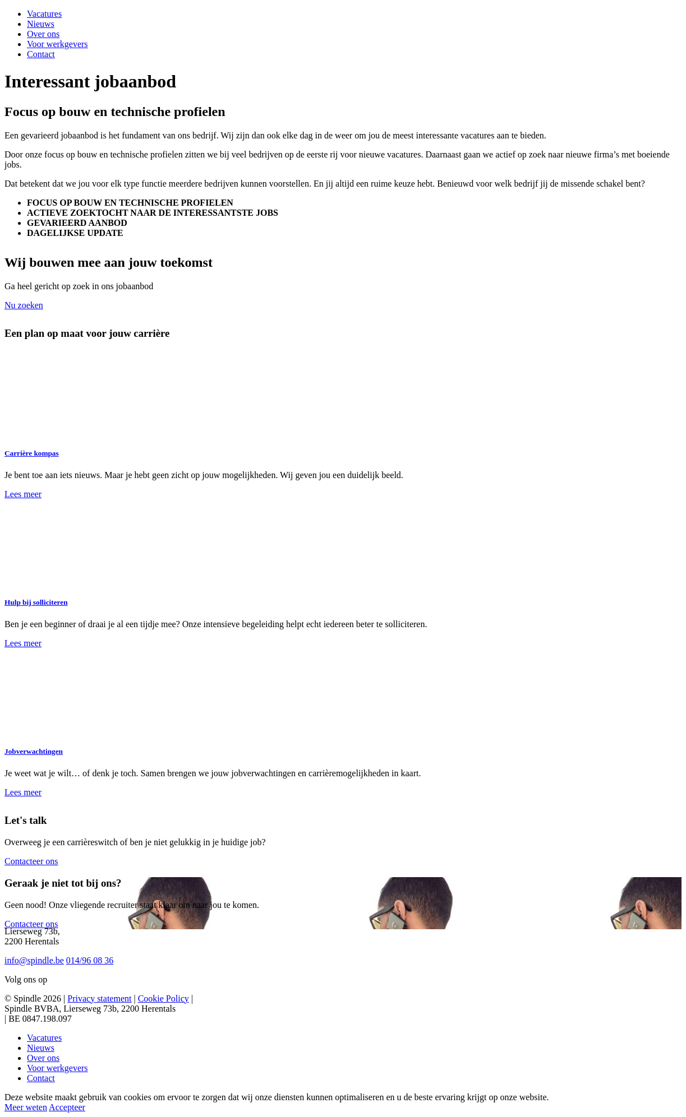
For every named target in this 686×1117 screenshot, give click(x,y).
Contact (41, 54)
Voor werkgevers (57, 44)
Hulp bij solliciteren (36, 602)
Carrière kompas (31, 453)
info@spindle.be (34, 960)
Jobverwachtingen (33, 751)
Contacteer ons (31, 861)
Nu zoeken (23, 305)
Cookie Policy (163, 998)
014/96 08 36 (89, 960)
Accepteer (67, 1107)
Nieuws (40, 24)
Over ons (43, 34)
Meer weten (25, 1107)
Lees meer (23, 494)
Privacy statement (99, 998)
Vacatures (44, 13)
